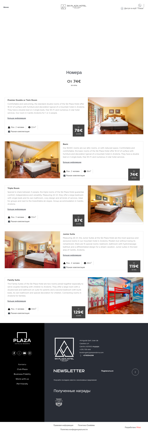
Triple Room (13, 188)
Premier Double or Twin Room (22, 100)
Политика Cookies (86, 425)
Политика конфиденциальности (74, 429)
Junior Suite (69, 234)
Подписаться (107, 371)
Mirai (138, 427)
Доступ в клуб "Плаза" (134, 8)
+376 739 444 (85, 349)
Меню (6, 7)
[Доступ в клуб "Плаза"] (122, 8)
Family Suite (14, 280)
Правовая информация (63, 425)
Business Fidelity (22, 374)
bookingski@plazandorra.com (91, 352)
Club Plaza (22, 369)
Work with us (22, 379)
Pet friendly (22, 384)
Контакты (22, 364)
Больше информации (17, 118)
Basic (65, 144)
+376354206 (88, 355)
